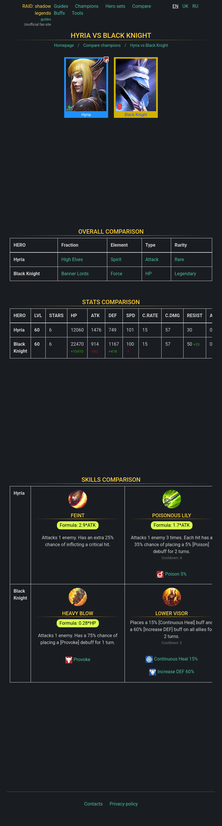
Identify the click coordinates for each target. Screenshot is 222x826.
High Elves (72, 259)
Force (116, 273)
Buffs (59, 13)
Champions (87, 6)
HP (148, 273)
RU (195, 6)
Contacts (93, 804)
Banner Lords (75, 273)
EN (176, 6)
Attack (152, 259)
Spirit (116, 259)
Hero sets (115, 6)
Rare (179, 259)
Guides (61, 6)
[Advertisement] (111, 168)
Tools (77, 13)
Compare (141, 6)
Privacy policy (124, 804)
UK (185, 6)
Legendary (185, 273)
